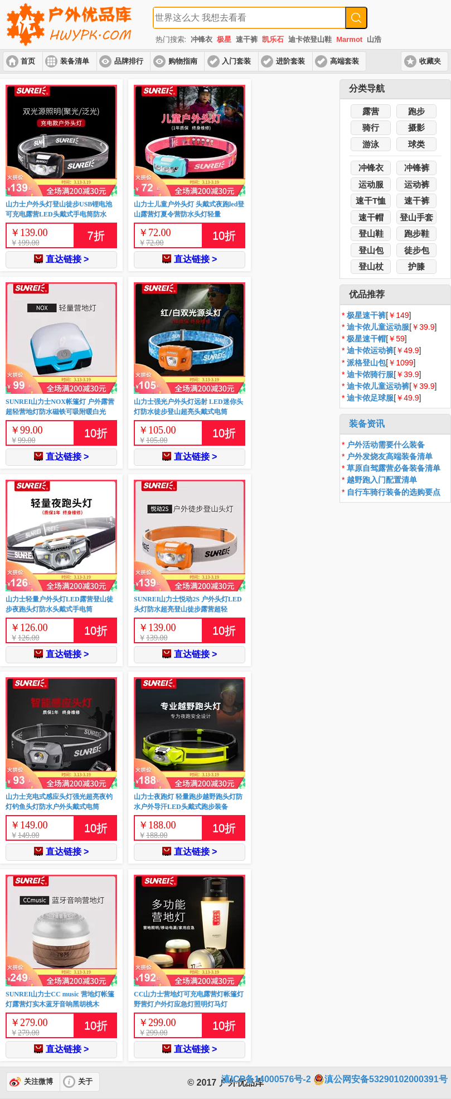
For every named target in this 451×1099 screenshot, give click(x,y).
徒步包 (416, 250)
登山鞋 (371, 233)
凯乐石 (273, 39)
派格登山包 (366, 362)
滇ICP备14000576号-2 (266, 1079)
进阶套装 (290, 61)
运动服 (371, 184)
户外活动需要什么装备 (386, 444)
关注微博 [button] (38, 1082)
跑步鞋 (416, 233)
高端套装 (344, 61)
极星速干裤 (366, 315)
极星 (224, 39)
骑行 (370, 127)
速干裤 (247, 39)
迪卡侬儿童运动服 (378, 326)
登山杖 (371, 266)
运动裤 (416, 184)
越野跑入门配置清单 (382, 479)
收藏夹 (430, 61)
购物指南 (182, 61)
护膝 (416, 266)
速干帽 (371, 217)
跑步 (416, 111)
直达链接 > (61, 259)
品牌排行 (128, 61)
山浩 (374, 39)
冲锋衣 (201, 39)
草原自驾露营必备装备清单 (393, 468)
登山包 (371, 250)
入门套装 (236, 61)
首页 (28, 61)
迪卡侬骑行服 (370, 374)
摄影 (416, 127)
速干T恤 (371, 200)
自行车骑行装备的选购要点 (393, 492)
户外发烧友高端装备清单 (390, 456)
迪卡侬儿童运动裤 (378, 386)
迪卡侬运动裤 (370, 350)
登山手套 (416, 217)
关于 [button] (85, 1082)
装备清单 (74, 61)
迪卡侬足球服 (370, 397)
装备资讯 (367, 423)
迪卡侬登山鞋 (310, 39)
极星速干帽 (366, 338)
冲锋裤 (416, 167)
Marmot (349, 39)
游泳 (370, 144)
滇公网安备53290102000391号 (380, 1079)
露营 (370, 111)
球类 (416, 144)
